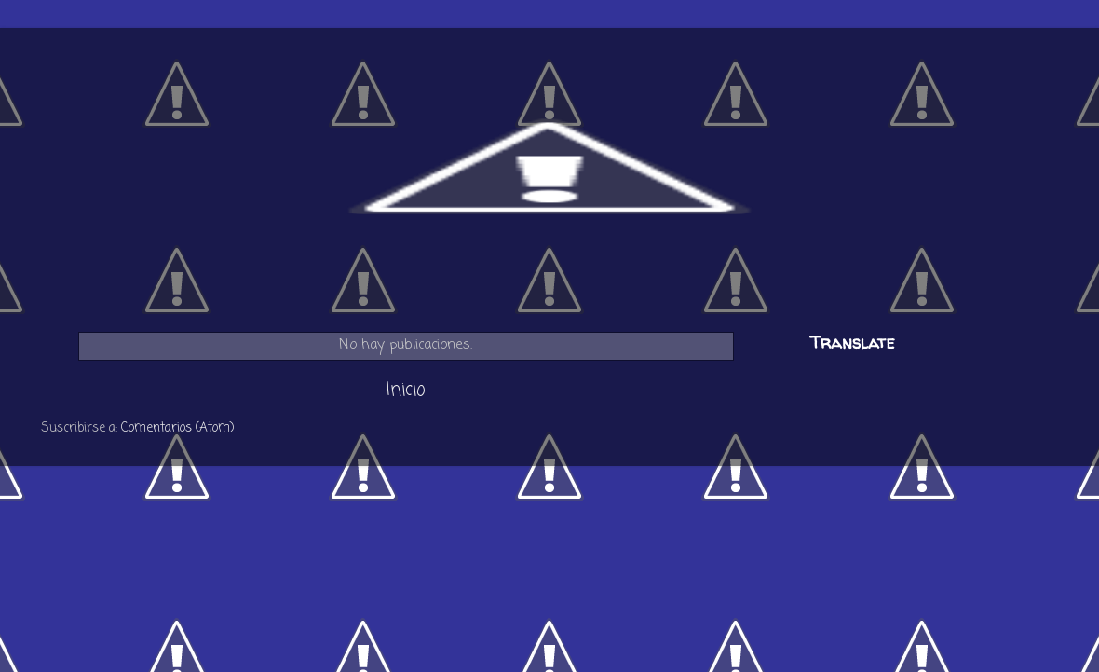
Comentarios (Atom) (177, 428)
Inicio (406, 390)
